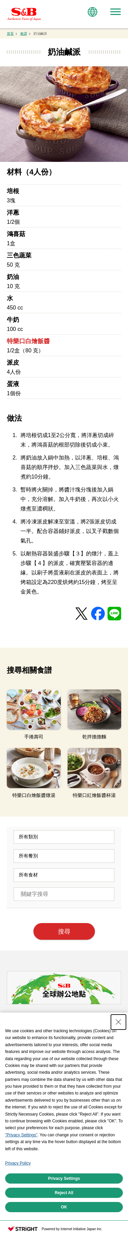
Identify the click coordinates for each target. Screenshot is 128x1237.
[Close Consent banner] (118, 1022)
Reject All (64, 1192)
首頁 (10, 33)
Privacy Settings (64, 1178)
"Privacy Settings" (21, 1135)
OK (64, 1207)
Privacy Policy (18, 1163)
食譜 (23, 33)
